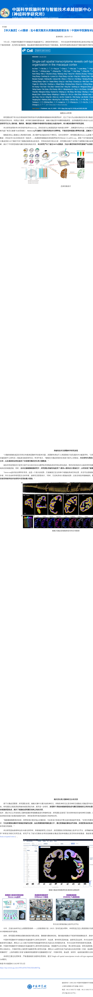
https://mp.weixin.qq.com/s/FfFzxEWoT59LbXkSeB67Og (20, 968)
